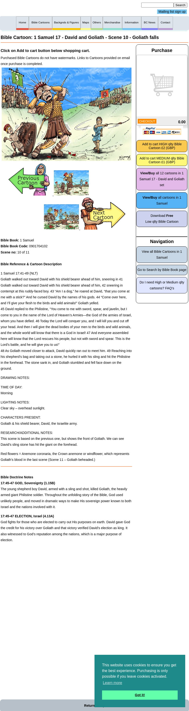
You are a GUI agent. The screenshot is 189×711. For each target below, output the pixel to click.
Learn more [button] (112, 683)
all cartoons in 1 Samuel (161, 200)
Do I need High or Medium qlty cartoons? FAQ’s (162, 285)
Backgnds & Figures (66, 22)
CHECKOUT (147, 121)
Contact (165, 22)
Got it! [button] (140, 695)
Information (132, 22)
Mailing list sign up (172, 12)
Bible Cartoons (40, 22)
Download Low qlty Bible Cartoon (161, 218)
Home (22, 22)
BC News (149, 22)
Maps (85, 22)
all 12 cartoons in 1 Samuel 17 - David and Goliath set (162, 179)
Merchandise (112, 22)
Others (97, 22)
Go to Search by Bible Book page (161, 270)
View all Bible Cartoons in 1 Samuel (162, 254)
